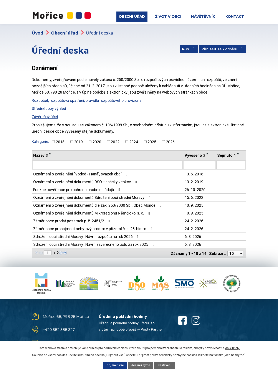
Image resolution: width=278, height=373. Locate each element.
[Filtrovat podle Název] (107, 164)
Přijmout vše (113, 365)
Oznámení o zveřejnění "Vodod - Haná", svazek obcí (81, 172)
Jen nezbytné (140, 365)
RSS (186, 48)
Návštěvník (203, 16)
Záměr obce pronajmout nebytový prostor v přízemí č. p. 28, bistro (93, 227)
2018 (60, 140)
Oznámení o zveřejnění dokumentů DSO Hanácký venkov (86, 180)
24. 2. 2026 (194, 219)
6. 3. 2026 (193, 235)
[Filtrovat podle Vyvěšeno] (199, 164)
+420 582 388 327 (59, 327)
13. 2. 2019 (194, 180)
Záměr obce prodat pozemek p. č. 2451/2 (72, 219)
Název (40, 154)
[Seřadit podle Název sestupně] (50, 154)
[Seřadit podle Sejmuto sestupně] (238, 154)
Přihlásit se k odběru (222, 48)
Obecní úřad (132, 16)
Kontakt (234, 16)
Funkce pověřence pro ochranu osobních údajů (77, 188)
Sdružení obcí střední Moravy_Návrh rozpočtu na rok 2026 (87, 235)
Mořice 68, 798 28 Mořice (66, 314)
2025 (151, 140)
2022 (115, 140)
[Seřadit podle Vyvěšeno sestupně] (207, 154)
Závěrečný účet (45, 115)
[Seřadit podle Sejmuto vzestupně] (238, 152)
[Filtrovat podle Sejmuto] (231, 164)
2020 (97, 140)
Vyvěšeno (195, 154)
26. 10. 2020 (195, 188)
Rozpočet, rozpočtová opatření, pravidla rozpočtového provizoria (86, 99)
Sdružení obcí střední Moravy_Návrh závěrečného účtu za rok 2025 (94, 243)
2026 (170, 140)
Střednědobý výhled (49, 107)
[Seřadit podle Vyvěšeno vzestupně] (207, 152)
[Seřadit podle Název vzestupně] (50, 152)
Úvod (37, 32)
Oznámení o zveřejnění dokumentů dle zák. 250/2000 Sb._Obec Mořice (98, 203)
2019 (78, 140)
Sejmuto (226, 154)
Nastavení (167, 365)
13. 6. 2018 (194, 172)
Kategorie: (40, 140)
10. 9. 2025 (194, 203)
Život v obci (168, 16)
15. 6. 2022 (194, 196)
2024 (133, 140)
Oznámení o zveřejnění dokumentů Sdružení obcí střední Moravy (92, 196)
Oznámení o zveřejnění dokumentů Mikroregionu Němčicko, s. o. (92, 211)
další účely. (232, 347)
